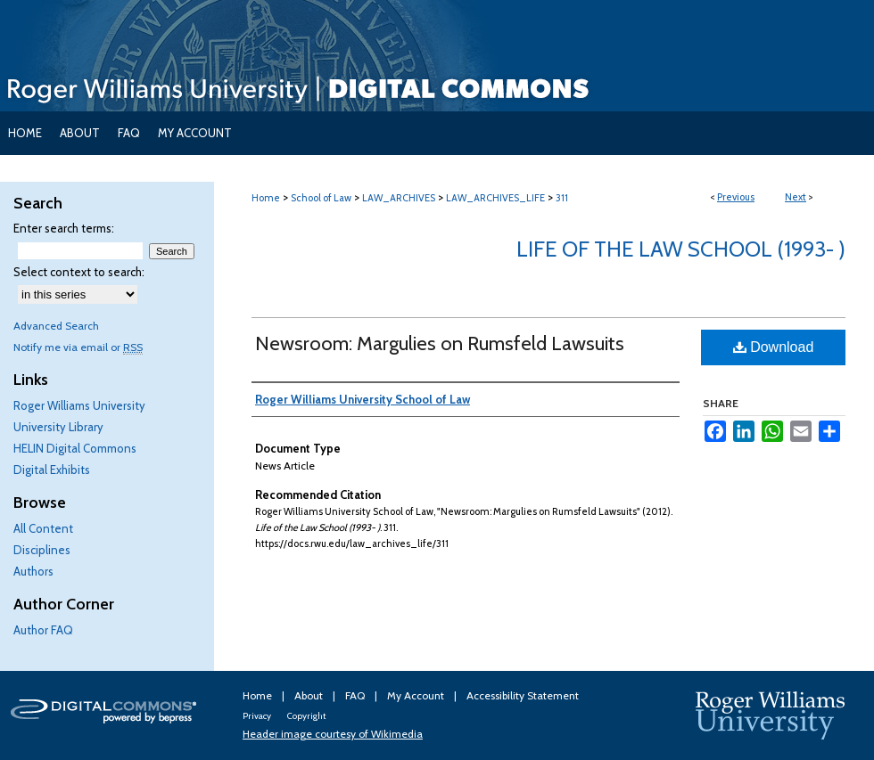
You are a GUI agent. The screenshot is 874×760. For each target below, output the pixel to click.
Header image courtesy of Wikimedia (333, 733)
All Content (43, 528)
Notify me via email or (78, 347)
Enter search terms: (63, 228)
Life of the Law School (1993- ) (680, 249)
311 (562, 198)
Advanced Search (56, 325)
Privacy (258, 716)
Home (265, 198)
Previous (735, 197)
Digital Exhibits (51, 469)
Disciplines (41, 550)
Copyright (306, 716)
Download (773, 347)
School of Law (321, 198)
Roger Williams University (79, 405)
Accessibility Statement (522, 695)
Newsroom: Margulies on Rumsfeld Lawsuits (439, 343)
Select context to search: (78, 272)
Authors (33, 571)
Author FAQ (43, 630)
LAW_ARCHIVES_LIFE (495, 198)
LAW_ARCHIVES (398, 198)
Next (795, 197)
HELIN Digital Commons (74, 448)
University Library (58, 427)
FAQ (356, 695)
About (310, 695)
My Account (417, 695)
